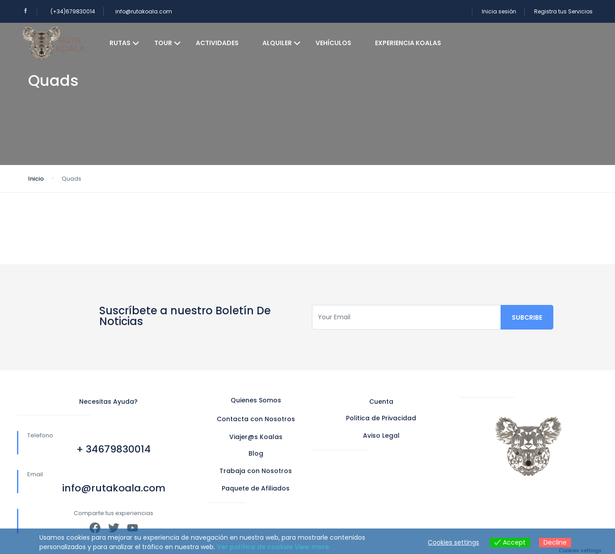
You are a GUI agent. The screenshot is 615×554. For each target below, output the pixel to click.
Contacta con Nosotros (256, 418)
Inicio (36, 178)
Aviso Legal (381, 435)
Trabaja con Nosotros (255, 470)
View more (312, 546)
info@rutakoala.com (143, 11)
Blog (256, 453)
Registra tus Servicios (563, 11)
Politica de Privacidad (381, 418)
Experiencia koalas (408, 42)
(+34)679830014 (73, 11)
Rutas (124, 42)
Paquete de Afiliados (256, 488)
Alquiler (281, 42)
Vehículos (333, 42)
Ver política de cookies (255, 546)
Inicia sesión (499, 11)
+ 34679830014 (113, 449)
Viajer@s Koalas (255, 436)
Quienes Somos (256, 400)
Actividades (217, 42)
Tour (167, 42)
